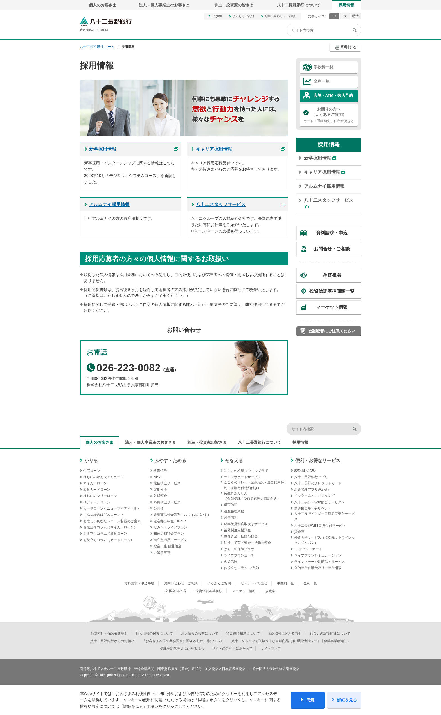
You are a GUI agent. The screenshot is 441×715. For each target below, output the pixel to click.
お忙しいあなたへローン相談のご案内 (112, 521)
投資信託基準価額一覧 (331, 291)
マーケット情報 (332, 307)
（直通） (133, 369)
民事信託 (230, 517)
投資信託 (160, 471)
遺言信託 (230, 505)
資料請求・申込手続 (139, 583)
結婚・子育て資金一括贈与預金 (247, 543)
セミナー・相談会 (253, 583)
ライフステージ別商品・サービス (319, 562)
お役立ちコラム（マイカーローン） (110, 527)
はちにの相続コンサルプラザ (246, 471)
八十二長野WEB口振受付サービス (320, 526)
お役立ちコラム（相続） (242, 568)
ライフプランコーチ (239, 555)
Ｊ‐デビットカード (308, 549)
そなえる (234, 460)
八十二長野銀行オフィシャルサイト (106, 24)
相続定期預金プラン (169, 533)
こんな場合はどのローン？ (103, 515)
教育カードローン (96, 490)
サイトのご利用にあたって (232, 649)
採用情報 (346, 5)
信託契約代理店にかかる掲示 (182, 649)
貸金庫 (299, 532)
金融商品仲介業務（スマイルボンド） (182, 515)
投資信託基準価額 (208, 591)
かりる (91, 460)
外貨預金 (160, 496)
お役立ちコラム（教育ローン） (106, 533)
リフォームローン (96, 502)
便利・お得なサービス (317, 460)
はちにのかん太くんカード (103, 477)
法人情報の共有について (199, 633)
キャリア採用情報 (322, 172)
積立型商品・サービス (170, 540)
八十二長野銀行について (298, 5)
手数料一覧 (323, 67)
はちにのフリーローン (100, 496)
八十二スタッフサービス (329, 200)
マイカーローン (95, 483)
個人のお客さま (102, 5)
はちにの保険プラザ (239, 549)
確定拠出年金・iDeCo (170, 521)
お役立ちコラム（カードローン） (108, 540)
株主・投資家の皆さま (234, 5)
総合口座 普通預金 (167, 546)
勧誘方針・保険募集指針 (109, 633)
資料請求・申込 (332, 232)
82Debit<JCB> (305, 471)
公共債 (159, 508)
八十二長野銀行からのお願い (112, 641)
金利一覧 (321, 81)
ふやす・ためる (170, 460)
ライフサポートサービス (242, 477)
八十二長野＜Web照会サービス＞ (319, 502)
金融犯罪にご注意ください (332, 331)
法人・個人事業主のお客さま (164, 5)
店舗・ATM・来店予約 (333, 95)
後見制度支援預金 (237, 530)
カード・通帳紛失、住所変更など (329, 115)
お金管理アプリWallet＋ (312, 490)
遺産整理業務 (234, 511)
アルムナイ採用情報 (324, 186)
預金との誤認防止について (330, 633)
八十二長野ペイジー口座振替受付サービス (324, 516)
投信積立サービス (167, 483)
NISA (157, 477)
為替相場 (332, 275)
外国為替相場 (176, 591)
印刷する (349, 47)
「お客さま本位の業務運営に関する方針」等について (182, 641)
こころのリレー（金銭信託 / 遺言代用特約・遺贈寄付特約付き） (254, 485)
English (217, 16)
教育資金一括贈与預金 (241, 536)
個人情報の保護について (154, 633)
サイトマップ (271, 649)
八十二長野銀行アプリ (311, 477)
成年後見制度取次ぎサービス (246, 524)
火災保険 (230, 562)
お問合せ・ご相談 (332, 248)
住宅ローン (91, 471)
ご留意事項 (162, 553)
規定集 (270, 591)
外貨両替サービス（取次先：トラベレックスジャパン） (324, 540)
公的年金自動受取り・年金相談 (317, 568)
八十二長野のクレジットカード (317, 483)
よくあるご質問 (243, 16)
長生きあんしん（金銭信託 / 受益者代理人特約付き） (252, 496)
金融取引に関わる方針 (285, 633)
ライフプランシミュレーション (317, 555)
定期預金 (160, 490)
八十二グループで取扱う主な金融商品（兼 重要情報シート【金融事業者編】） (290, 641)
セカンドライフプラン (170, 527)
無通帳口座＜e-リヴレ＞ (312, 508)
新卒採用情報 (317, 158)
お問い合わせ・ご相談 (279, 16)
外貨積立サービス (167, 502)
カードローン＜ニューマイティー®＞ (111, 508)
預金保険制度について (243, 633)
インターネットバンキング (314, 496)
